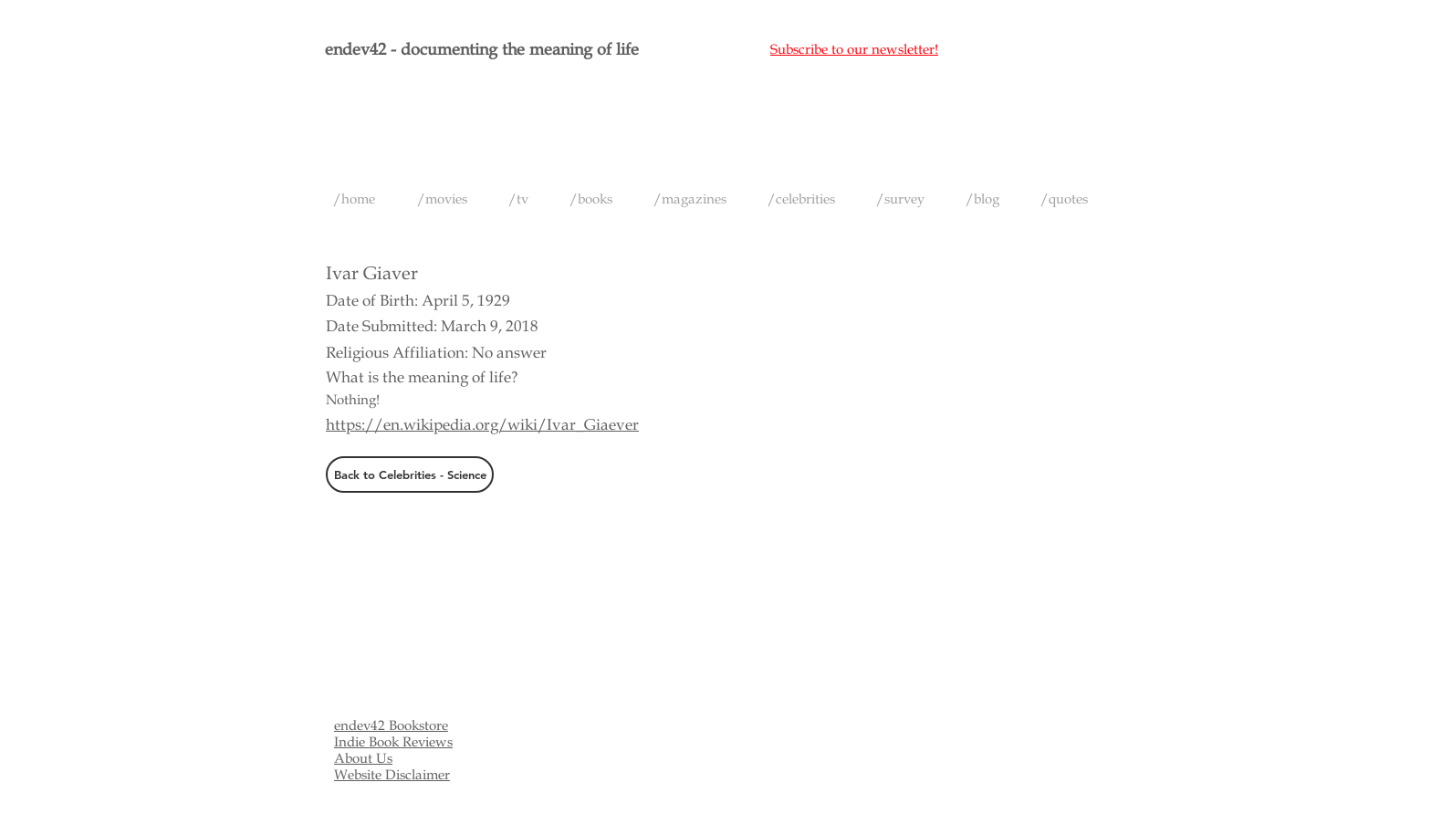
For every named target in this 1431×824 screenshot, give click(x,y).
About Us (363, 758)
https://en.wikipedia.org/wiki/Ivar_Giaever (482, 424)
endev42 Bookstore (391, 725)
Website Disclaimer (392, 775)
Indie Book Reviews (393, 742)
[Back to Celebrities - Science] (410, 474)
